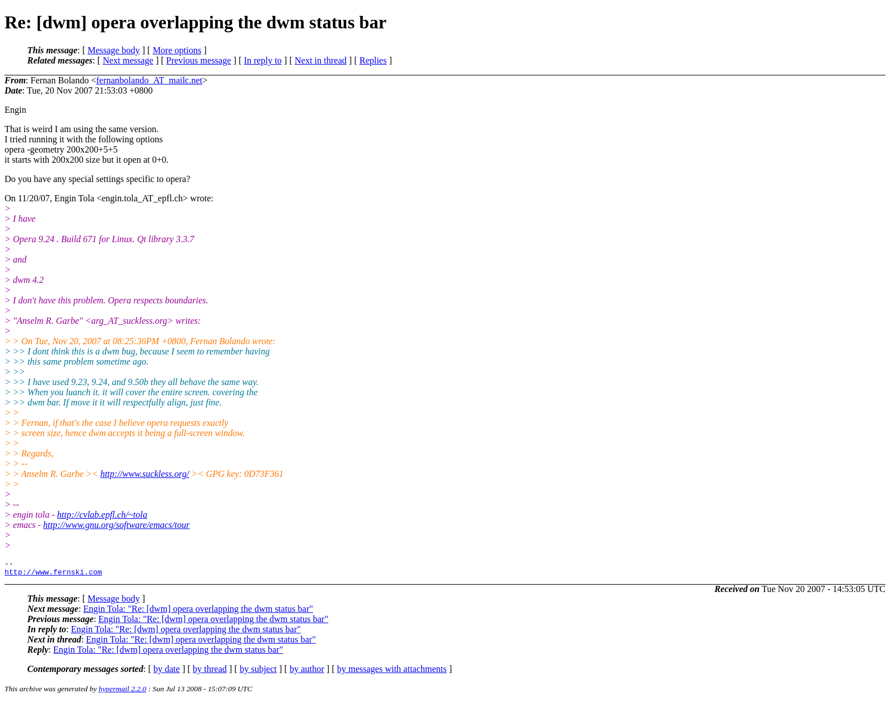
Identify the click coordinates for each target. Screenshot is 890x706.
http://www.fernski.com (53, 575)
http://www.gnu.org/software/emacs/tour (116, 525)
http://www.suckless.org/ (144, 474)
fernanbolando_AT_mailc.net (149, 80)
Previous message (198, 60)
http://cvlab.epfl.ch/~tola (102, 514)
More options (177, 50)
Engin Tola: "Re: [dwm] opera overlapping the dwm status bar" (198, 612)
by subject (258, 672)
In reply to (263, 60)
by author (306, 672)
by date (166, 672)
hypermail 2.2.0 (122, 692)
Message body (113, 50)
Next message (128, 60)
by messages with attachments (392, 672)
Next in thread (321, 60)
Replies (373, 60)
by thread (210, 672)
